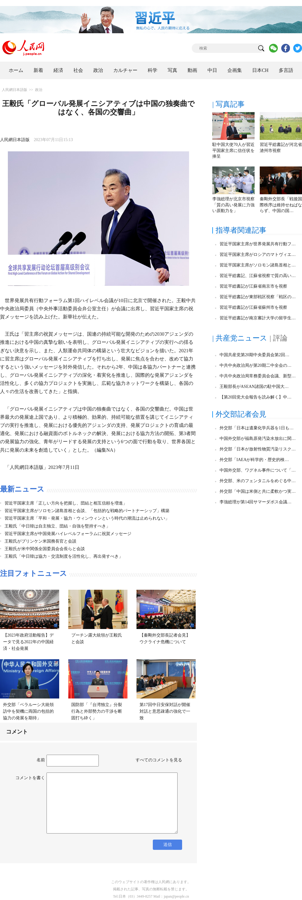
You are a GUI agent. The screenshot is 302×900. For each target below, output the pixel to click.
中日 (212, 70)
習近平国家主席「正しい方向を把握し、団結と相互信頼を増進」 (66, 503)
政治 (98, 70)
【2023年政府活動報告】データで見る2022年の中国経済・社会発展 (28, 641)
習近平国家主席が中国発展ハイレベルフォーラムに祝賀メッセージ (68, 533)
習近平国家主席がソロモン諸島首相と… (258, 265)
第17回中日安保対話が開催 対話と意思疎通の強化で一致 (167, 711)
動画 (192, 70)
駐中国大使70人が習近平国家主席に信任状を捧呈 (233, 150)
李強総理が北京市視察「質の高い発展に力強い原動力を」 (233, 205)
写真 (172, 70)
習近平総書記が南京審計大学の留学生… (258, 318)
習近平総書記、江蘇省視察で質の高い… (258, 275)
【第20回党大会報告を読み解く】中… (255, 397)
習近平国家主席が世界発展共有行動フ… (258, 244)
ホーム (16, 70)
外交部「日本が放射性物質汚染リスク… (258, 449)
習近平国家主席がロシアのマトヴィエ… (258, 254)
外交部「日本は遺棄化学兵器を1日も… (257, 428)
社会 (78, 70)
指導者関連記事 (241, 230)
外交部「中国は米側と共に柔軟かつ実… (258, 491)
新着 (38, 70)
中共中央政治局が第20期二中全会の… (255, 365)
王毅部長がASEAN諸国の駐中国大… (254, 386)
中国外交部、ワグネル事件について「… (258, 470)
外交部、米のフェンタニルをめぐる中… (258, 481)
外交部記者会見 (241, 414)
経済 (58, 70)
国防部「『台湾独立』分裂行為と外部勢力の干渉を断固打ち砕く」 (96, 711)
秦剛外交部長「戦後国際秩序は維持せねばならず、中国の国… (281, 205)
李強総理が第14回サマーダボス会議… (255, 502)
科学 (152, 70)
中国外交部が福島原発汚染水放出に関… (258, 438)
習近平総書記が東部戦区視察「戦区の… (258, 297)
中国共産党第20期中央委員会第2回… (254, 355)
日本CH (260, 70)
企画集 (234, 70)
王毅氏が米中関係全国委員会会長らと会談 (45, 549)
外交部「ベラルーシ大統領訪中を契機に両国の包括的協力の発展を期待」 (28, 711)
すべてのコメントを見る (159, 760)
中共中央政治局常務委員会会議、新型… (258, 376)
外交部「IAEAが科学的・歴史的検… (254, 459)
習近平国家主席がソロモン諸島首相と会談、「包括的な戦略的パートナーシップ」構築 (87, 510)
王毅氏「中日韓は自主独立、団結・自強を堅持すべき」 (57, 526)
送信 (167, 844)
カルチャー (125, 70)
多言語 (286, 70)
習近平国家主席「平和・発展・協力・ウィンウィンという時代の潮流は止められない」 (87, 518)
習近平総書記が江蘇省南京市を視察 (253, 286)
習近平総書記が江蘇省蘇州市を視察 (253, 307)
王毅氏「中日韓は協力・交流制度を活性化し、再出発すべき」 (64, 556)
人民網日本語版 (14, 90)
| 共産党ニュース (239, 338)
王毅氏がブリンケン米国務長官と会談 (40, 541)
